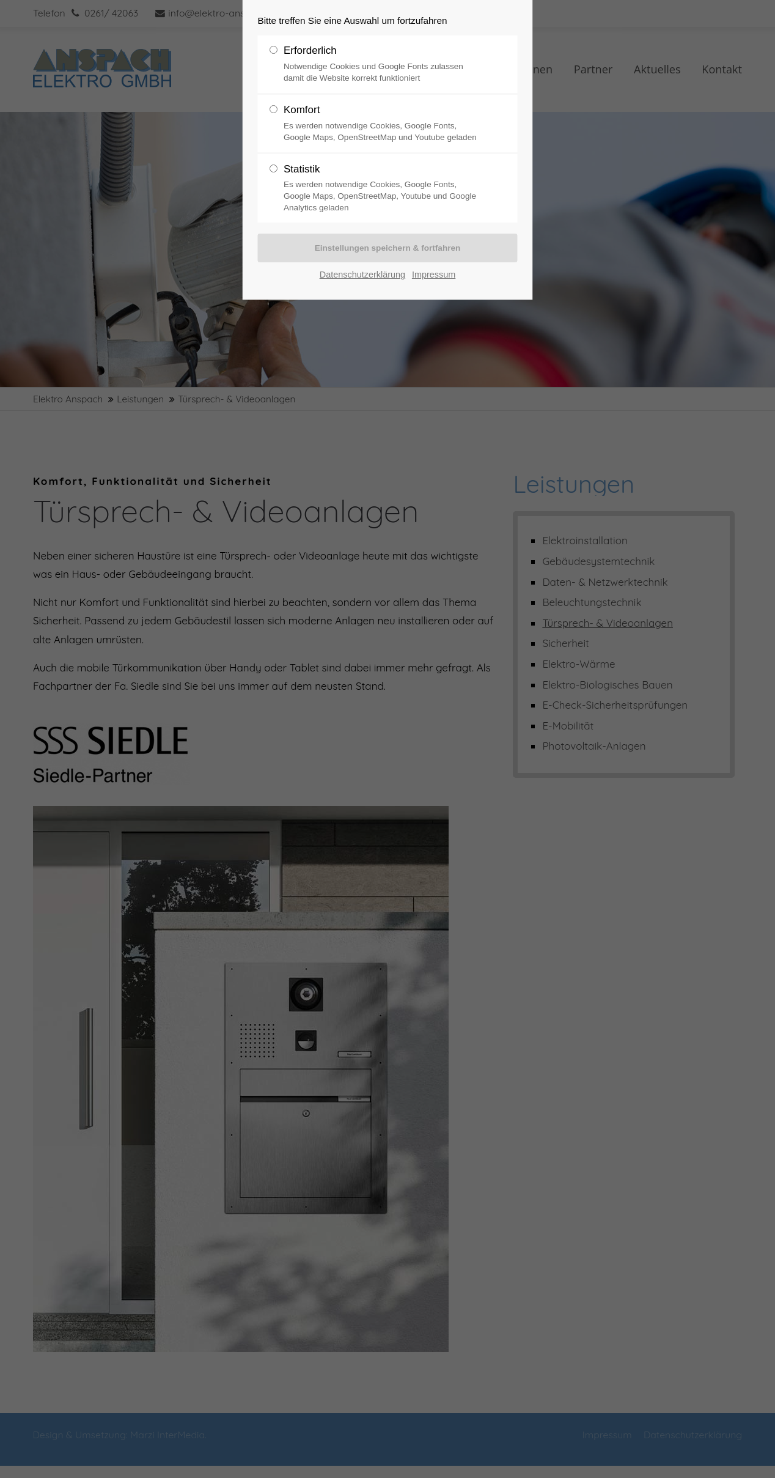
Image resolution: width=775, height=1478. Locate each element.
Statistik (383, 188)
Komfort (383, 123)
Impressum (433, 274)
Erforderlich (383, 64)
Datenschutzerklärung (362, 274)
